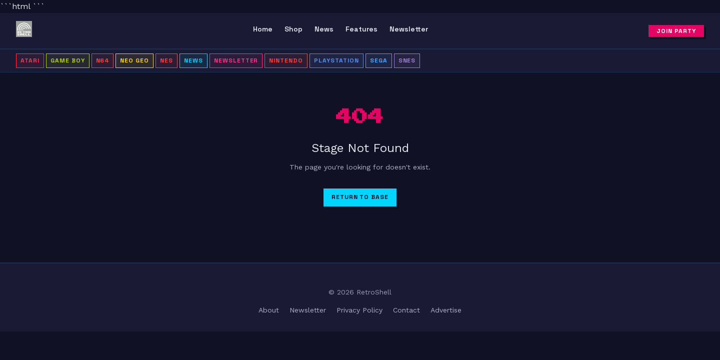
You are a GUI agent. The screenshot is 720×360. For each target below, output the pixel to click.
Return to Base (360, 197)
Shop (293, 29)
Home (262, 29)
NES (166, 60)
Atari (30, 60)
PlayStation (336, 60)
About (268, 310)
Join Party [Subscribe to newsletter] (676, 31)
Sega (379, 60)
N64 (103, 60)
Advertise (446, 310)
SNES (407, 60)
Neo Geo (134, 60)
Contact (406, 310)
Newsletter (409, 29)
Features (362, 29)
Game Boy (67, 60)
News (324, 29)
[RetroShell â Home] (24, 31)
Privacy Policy (359, 310)
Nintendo (286, 60)
